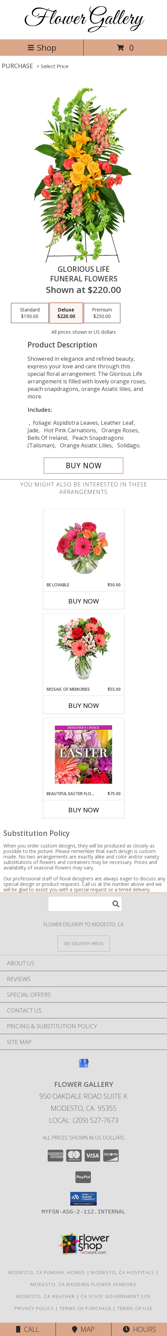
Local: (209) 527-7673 (83, 1120)
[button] (83, 1199)
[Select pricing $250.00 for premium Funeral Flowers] (102, 313)
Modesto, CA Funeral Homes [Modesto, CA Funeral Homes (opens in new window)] (46, 1272)
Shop (41, 47)
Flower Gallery (83, 19)
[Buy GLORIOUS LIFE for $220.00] (84, 465)
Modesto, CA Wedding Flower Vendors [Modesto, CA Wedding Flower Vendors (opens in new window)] (83, 1284)
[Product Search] (85, 904)
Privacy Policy (34, 1308)
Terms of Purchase (85, 1308)
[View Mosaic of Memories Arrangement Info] (83, 650)
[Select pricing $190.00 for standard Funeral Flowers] (29, 313)
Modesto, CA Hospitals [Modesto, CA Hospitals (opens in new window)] (122, 1272)
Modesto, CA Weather (45, 1296)
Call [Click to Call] (27, 1329)
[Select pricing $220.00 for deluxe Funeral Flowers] (66, 313)
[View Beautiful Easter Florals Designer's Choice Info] (83, 754)
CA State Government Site (116, 1296)
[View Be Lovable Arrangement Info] (83, 545)
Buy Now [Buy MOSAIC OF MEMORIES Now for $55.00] (83, 705)
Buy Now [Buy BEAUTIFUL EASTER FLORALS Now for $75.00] (83, 809)
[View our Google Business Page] (83, 1066)
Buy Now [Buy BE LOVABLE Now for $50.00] (83, 601)
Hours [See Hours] (139, 1329)
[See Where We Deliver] (84, 943)
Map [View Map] (83, 1329)
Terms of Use (135, 1308)
